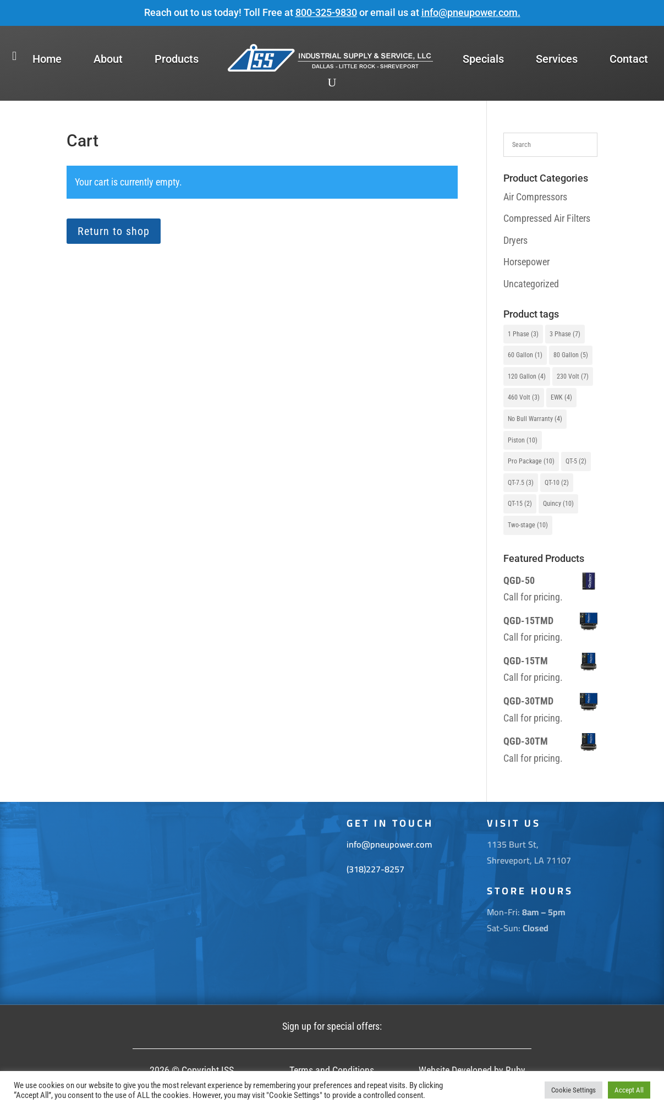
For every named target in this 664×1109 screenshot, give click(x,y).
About (108, 58)
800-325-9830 (326, 12)
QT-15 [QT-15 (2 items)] (520, 503)
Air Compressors (535, 197)
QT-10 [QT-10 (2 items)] (557, 483)
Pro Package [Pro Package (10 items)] (531, 461)
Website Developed (455, 1070)
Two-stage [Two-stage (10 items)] (528, 525)
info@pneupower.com (469, 12)
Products (177, 58)
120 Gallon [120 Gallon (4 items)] (527, 376)
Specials (483, 58)
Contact (629, 58)
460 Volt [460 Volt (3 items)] (524, 397)
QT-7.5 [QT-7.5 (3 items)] (521, 483)
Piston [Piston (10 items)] (522, 440)
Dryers (515, 240)
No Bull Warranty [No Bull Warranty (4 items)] (535, 419)
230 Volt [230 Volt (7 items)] (573, 376)
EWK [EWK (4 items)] (561, 397)
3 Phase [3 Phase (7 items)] (565, 334)
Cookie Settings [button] (573, 1090)
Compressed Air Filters (546, 218)
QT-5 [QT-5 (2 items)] (576, 461)
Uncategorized (531, 283)
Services (557, 58)
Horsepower (526, 261)
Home (47, 58)
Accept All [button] (629, 1090)
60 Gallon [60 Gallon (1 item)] (525, 355)
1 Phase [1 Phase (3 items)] (523, 334)
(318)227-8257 (375, 869)
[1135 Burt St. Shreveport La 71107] (192, 904)
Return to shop (114, 231)
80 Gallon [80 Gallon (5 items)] (570, 355)
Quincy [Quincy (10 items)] (558, 503)
